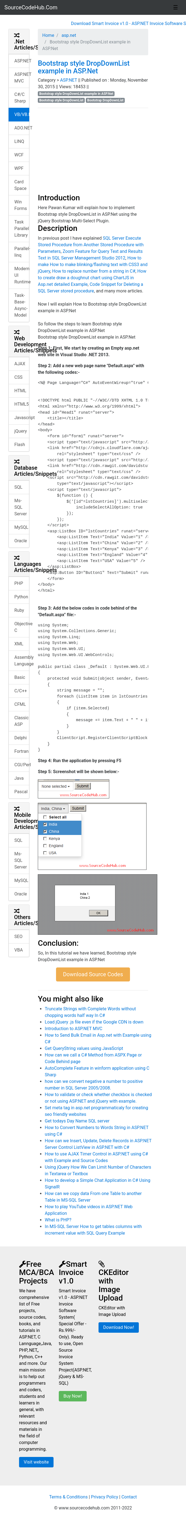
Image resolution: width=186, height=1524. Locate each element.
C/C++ (20, 690)
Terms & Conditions (68, 1497)
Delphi (20, 737)
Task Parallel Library (21, 228)
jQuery (20, 431)
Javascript (21, 417)
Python (21, 596)
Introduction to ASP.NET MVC (73, 1028)
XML (18, 643)
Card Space (20, 185)
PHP (18, 583)
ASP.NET (21, 60)
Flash (19, 444)
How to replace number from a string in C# (93, 271)
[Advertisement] (93, 150)
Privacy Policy (104, 1497)
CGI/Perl (21, 764)
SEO (18, 936)
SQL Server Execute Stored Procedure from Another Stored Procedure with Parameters (91, 245)
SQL (18, 487)
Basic (19, 677)
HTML (20, 390)
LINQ (19, 141)
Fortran (21, 751)
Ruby (19, 610)
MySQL (21, 527)
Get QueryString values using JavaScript (84, 1048)
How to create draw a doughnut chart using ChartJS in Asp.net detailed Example (92, 278)
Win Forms (20, 205)
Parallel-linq (21, 252)
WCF (18, 154)
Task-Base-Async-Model (21, 305)
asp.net (68, 35)
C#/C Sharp (20, 98)
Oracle (20, 540)
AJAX (19, 363)
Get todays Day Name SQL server (77, 1121)
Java (19, 778)
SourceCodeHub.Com (30, 7)
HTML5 (21, 404)
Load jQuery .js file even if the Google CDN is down (94, 1022)
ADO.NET (21, 128)
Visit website (36, 1462)
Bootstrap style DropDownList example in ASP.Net (83, 67)
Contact (129, 1497)
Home (48, 35)
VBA (18, 950)
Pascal (21, 791)
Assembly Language (21, 660)
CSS (18, 377)
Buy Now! (72, 1396)
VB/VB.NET (21, 114)
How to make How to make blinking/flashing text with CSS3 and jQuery (92, 264)
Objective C (21, 627)
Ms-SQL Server (20, 507)
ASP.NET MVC (21, 78)
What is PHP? (58, 1219)
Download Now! (118, 1327)
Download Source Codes (93, 974)
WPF (18, 168)
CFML (20, 704)
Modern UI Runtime (21, 275)
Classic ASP (21, 721)
